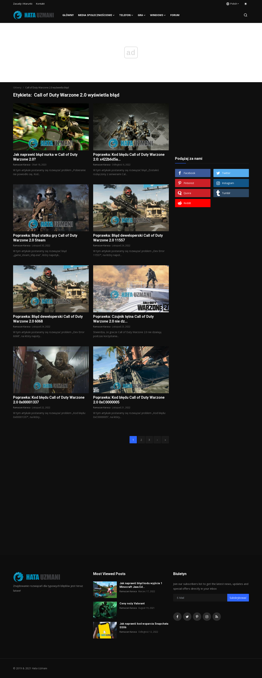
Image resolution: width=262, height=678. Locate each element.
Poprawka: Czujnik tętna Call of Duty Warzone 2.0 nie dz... (123, 318)
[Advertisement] (212, 126)
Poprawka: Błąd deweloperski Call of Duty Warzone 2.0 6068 (48, 318)
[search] (245, 15)
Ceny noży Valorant (132, 603)
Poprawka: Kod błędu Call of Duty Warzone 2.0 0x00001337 (48, 399)
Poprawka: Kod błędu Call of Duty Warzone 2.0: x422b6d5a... (128, 156)
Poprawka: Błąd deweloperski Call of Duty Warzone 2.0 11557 (128, 237)
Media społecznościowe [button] (96, 15)
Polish (231, 3)
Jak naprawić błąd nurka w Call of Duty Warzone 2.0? (45, 156)
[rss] (217, 616)
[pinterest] (197, 616)
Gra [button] (142, 15)
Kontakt (40, 3)
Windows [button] (158, 15)
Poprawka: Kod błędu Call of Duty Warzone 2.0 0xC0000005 (128, 399)
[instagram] (207, 616)
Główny (68, 15)
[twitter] (187, 616)
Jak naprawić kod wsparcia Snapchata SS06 (144, 625)
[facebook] (177, 616)
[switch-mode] (245, 3)
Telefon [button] (126, 15)
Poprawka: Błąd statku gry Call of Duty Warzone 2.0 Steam (45, 237)
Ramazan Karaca (21, 164)
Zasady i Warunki (22, 3)
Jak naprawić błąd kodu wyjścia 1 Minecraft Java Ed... (141, 585)
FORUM (174, 15)
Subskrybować (238, 597)
